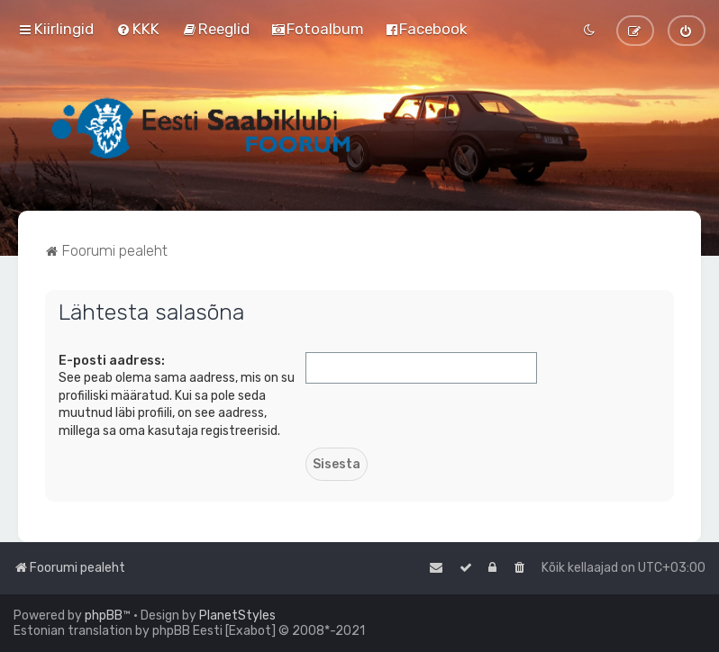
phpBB (104, 615)
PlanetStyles (237, 615)
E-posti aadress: (112, 360)
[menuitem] (138, 28)
